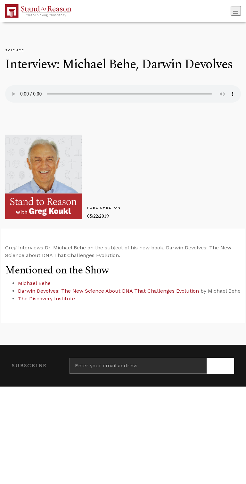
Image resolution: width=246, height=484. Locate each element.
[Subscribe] (220, 366)
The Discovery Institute (46, 299)
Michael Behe (34, 283)
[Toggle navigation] (236, 11)
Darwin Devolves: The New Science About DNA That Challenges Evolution (108, 291)
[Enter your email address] (138, 366)
